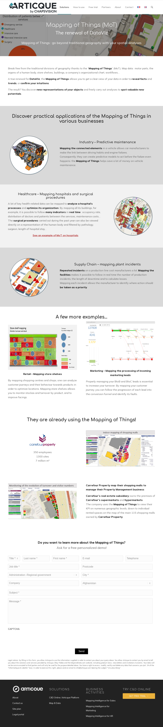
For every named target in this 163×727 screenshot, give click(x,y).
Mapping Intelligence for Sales (101, 700)
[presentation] (32, 637)
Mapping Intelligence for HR (99, 716)
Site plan (16, 709)
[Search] (152, 7)
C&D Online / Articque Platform (64, 697)
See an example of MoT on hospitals (55, 235)
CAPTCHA (14, 628)
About (15, 697)
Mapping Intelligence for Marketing (98, 708)
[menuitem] (64, 7)
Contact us (17, 703)
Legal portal (18, 714)
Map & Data (55, 703)
